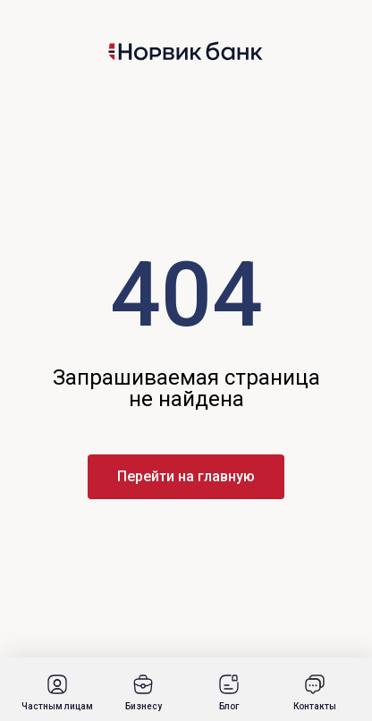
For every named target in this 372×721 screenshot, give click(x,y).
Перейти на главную (186, 476)
